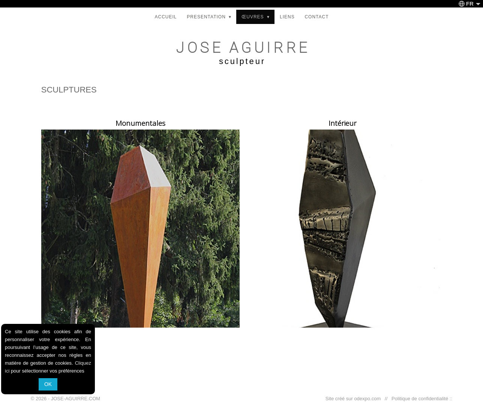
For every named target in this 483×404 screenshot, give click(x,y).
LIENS (287, 16)
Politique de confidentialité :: (420, 398)
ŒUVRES (256, 16)
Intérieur (342, 123)
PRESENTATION (209, 16)
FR (469, 3)
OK (48, 384)
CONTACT (316, 16)
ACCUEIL (165, 16)
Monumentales (140, 123)
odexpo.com (368, 398)
